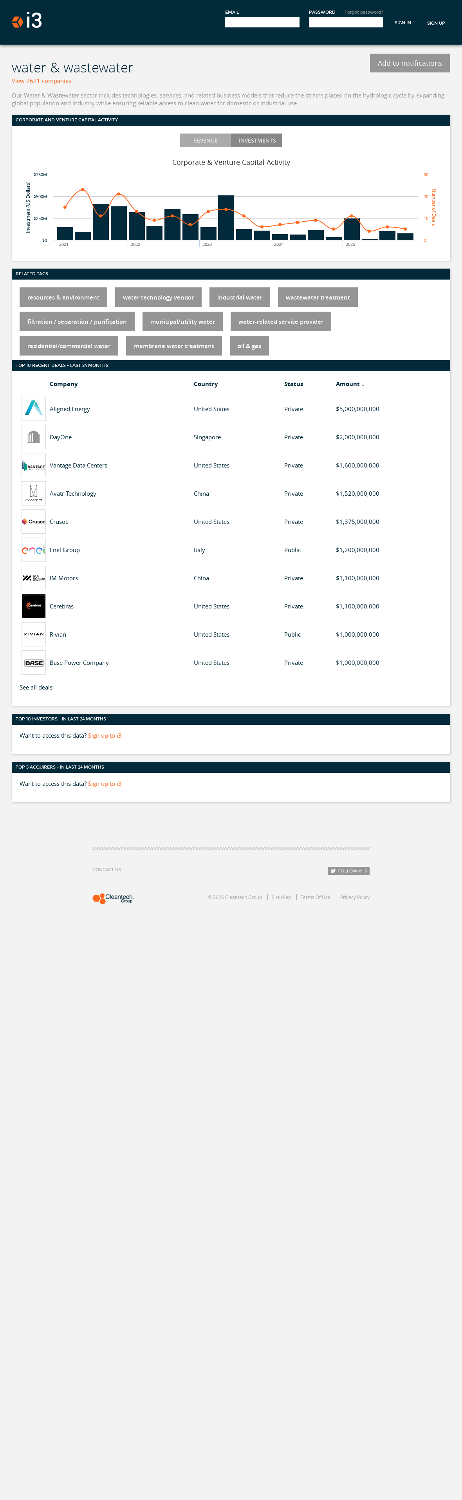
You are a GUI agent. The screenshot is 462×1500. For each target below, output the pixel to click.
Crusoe (59, 521)
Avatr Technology (73, 493)
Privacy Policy (355, 897)
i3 (27, 20)
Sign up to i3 (105, 735)
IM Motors (64, 578)
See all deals (36, 687)
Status (293, 384)
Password (322, 12)
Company (64, 384)
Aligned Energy (70, 409)
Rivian (58, 634)
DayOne (61, 437)
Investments (257, 140)
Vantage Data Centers (78, 465)
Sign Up (436, 23)
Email (232, 12)
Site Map (281, 897)
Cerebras (62, 606)
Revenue (205, 140)
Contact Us (106, 869)
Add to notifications (410, 63)
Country (206, 384)
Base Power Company (79, 662)
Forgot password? (364, 12)
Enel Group (65, 550)
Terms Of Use (315, 897)
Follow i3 (349, 871)
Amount (348, 384)
